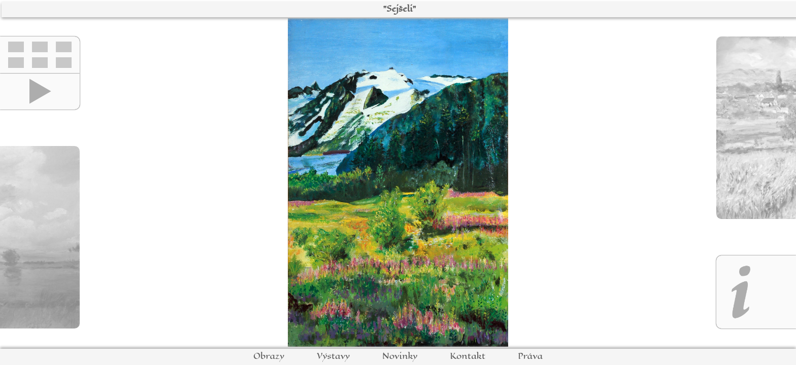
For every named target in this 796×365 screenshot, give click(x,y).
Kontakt (467, 356)
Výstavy (333, 356)
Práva (530, 356)
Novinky (399, 356)
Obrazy (268, 356)
